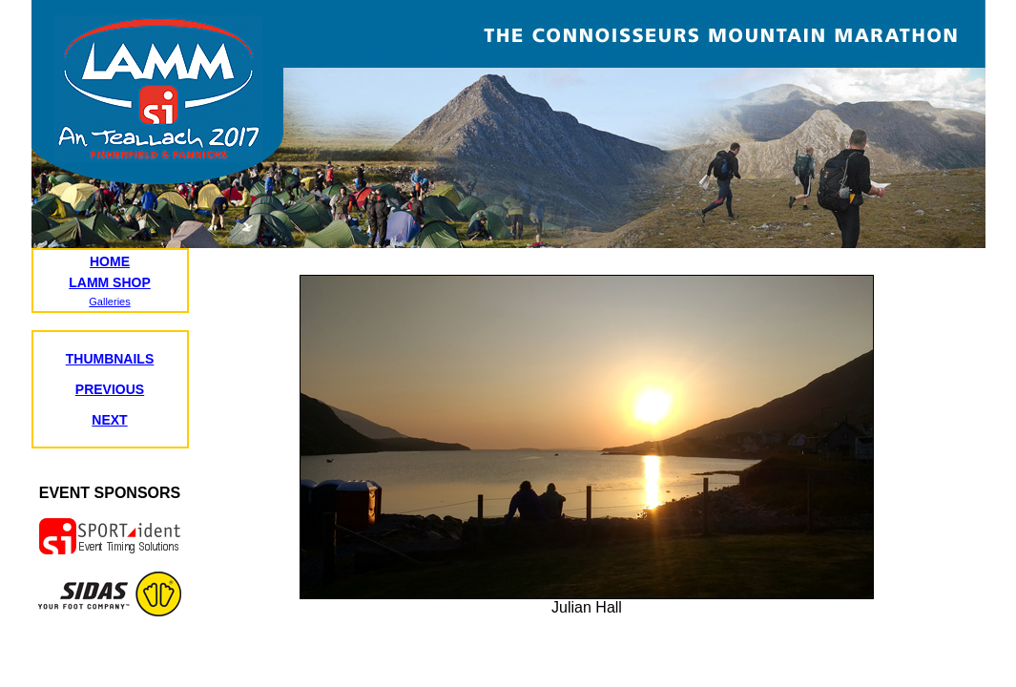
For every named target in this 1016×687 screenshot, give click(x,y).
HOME (110, 261)
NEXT (109, 419)
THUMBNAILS (110, 358)
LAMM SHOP (110, 282)
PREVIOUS (109, 389)
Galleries (109, 301)
